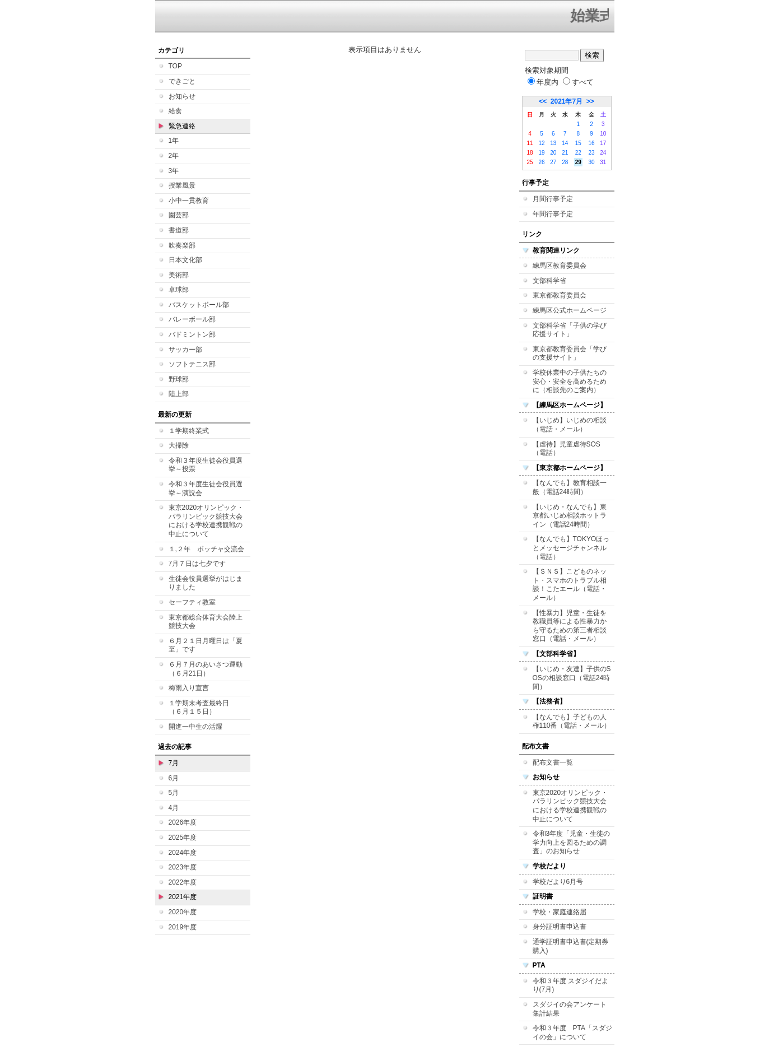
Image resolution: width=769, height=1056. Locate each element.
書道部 (179, 230)
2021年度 (183, 897)
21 (565, 153)
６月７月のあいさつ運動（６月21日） (206, 668)
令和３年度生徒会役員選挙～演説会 (206, 488)
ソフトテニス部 (192, 364)
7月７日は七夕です (197, 563)
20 (553, 153)
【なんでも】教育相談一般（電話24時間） (570, 487)
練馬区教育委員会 (559, 265)
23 (591, 153)
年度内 (543, 82)
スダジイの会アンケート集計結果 (570, 1009)
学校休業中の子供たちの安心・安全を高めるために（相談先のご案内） (570, 381)
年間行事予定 (553, 214)
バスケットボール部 (199, 305)
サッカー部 (185, 349)
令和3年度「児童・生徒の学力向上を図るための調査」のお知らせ (571, 842)
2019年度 (183, 927)
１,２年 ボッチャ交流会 (206, 549)
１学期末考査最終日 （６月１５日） (202, 707)
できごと (182, 81)
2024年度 (183, 853)
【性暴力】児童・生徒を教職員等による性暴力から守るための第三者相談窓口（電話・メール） (570, 626)
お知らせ (182, 96)
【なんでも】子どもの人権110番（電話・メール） (572, 721)
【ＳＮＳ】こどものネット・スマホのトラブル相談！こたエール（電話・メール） (570, 584)
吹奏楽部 (182, 245)
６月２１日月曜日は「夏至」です (206, 645)
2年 (174, 156)
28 (565, 162)
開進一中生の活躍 (195, 727)
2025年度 (183, 837)
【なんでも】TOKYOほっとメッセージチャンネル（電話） (571, 547)
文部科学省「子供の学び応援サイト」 (570, 330)
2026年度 (183, 822)
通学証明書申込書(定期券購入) (571, 946)
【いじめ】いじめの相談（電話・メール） (570, 424)
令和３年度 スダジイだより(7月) (570, 985)
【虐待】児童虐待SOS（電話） (566, 448)
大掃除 (179, 445)
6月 (174, 778)
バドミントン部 (192, 334)
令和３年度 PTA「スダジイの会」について (572, 1032)
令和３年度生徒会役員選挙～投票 (206, 465)
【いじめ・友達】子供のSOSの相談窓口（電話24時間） (572, 677)
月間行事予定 (553, 199)
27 (553, 162)
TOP (175, 66)
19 (541, 153)
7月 (174, 763)
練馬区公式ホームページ (570, 310)
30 (591, 162)
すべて (578, 82)
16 (591, 143)
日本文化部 (185, 260)
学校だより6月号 (558, 882)
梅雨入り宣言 (189, 688)
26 (541, 162)
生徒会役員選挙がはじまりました (206, 583)
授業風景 (182, 185)
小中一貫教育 (189, 200)
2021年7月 (566, 101)
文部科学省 (549, 281)
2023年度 (183, 867)
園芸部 (179, 215)
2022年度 (183, 882)
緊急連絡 (182, 126)
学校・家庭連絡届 (559, 912)
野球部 (179, 379)
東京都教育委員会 (559, 295)
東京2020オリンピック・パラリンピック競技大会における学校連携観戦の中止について (206, 521)
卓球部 (179, 290)
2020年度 (183, 912)
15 (578, 143)
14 (565, 143)
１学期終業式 (189, 431)
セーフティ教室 (192, 602)
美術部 (179, 275)
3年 (174, 171)
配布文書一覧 (553, 762)
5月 (174, 793)
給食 (175, 111)
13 (553, 143)
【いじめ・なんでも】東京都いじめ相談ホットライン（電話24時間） (570, 515)
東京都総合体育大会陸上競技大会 (206, 621)
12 (541, 143)
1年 (174, 141)
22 (578, 153)
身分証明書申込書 (559, 927)
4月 (174, 808)
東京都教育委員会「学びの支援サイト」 (570, 353)
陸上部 (179, 394)
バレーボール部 (192, 319)
